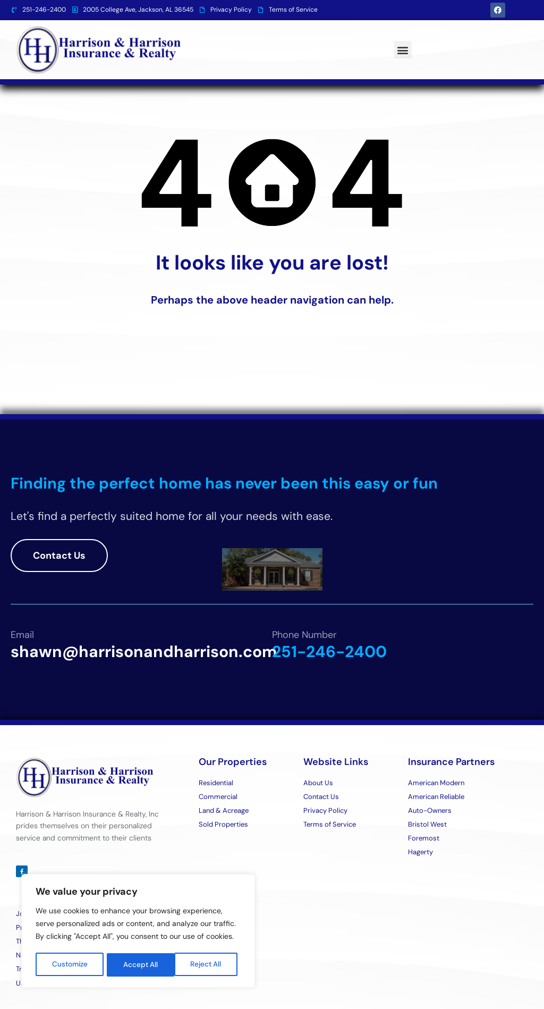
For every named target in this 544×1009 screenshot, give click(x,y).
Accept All (208, 965)
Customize (70, 965)
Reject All (139, 965)
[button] (403, 49)
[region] (138, 932)
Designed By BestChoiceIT (489, 990)
